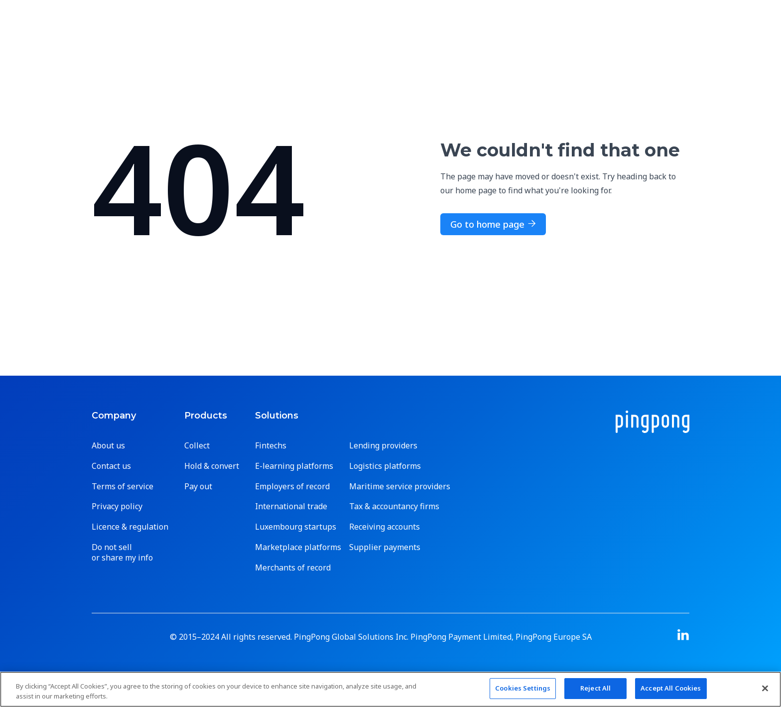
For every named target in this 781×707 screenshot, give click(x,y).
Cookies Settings (522, 688)
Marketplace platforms (298, 547)
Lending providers (383, 445)
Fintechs (270, 445)
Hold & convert (211, 466)
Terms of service (122, 486)
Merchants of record (293, 568)
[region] (390, 689)
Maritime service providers (399, 486)
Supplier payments (384, 547)
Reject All (595, 688)
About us (108, 445)
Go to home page (493, 224)
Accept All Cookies (671, 688)
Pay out (198, 486)
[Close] (765, 688)
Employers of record (292, 486)
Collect (197, 445)
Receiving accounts (384, 527)
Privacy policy (117, 506)
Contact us (111, 466)
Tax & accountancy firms (394, 506)
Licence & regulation (130, 527)
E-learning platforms (294, 466)
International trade (291, 506)
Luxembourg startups (295, 527)
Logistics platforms (385, 466)
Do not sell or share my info (122, 552)
